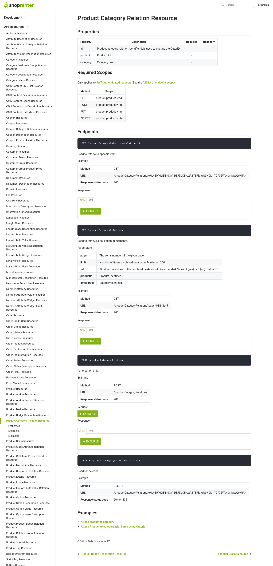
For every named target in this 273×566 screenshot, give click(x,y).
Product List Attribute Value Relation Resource (27, 489)
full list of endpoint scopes (159, 82)
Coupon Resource (16, 123)
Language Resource (18, 217)
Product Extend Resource (21, 476)
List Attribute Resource (19, 234)
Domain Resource (16, 189)
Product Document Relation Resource (28, 471)
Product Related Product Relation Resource (25, 535)
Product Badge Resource (20, 409)
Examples (13, 435)
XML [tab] (90, 200)
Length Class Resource (19, 223)
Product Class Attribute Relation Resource (25, 448)
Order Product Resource (20, 343)
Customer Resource (17, 151)
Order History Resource (19, 332)
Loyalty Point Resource (19, 260)
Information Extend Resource (23, 211)
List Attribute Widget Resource (24, 255)
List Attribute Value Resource (23, 240)
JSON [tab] (82, 200)
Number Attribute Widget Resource (26, 300)
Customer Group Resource (21, 163)
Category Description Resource (24, 74)
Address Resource (17, 33)
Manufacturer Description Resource (27, 277)
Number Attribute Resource (22, 289)
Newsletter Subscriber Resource (25, 283)
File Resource (14, 195)
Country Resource (16, 117)
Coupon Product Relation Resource (26, 140)
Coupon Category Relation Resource (27, 129)
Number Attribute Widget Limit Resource (24, 307)
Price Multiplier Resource (21, 383)
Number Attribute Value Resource (25, 294)
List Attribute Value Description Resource (24, 247)
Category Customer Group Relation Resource (26, 67)
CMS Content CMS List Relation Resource (24, 87)
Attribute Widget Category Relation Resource (26, 46)
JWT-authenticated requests (113, 82)
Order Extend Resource (19, 326)
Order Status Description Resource (26, 366)
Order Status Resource (19, 360)
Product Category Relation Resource (27, 420)
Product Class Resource (20, 441)
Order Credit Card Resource (22, 321)
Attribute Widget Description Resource (28, 54)
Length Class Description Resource (26, 229)
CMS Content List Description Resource (29, 106)
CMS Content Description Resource (27, 95)
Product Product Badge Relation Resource (25, 525)
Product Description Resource (23, 465)
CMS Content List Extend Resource (26, 112)
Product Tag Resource (19, 548)
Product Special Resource (21, 542)
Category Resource (17, 59)
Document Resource (18, 178)
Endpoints (14, 430)
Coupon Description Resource (23, 134)
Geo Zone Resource (17, 200)
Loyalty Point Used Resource (23, 266)
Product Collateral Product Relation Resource (27, 458)
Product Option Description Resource (28, 503)
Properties (14, 426)
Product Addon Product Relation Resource (25, 402)
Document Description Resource (25, 183)
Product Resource (16, 388)
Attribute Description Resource (24, 39)
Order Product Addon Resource (24, 349)
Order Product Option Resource (24, 355)
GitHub (263, 4)
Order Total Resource (18, 371)
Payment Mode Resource (21, 377)
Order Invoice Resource (19, 338)
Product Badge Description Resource (27, 415)
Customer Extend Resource (22, 157)
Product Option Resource (21, 497)
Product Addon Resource (21, 394)
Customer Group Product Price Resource (24, 170)
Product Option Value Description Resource (25, 516)
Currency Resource (17, 146)
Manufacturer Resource (20, 272)
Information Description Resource (26, 206)
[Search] (237, 5)
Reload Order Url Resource (21, 553)
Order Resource (15, 315)
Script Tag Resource (18, 559)
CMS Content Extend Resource (24, 100)
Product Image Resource (20, 482)
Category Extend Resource (21, 80)
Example (92, 211)
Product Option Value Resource (24, 508)
